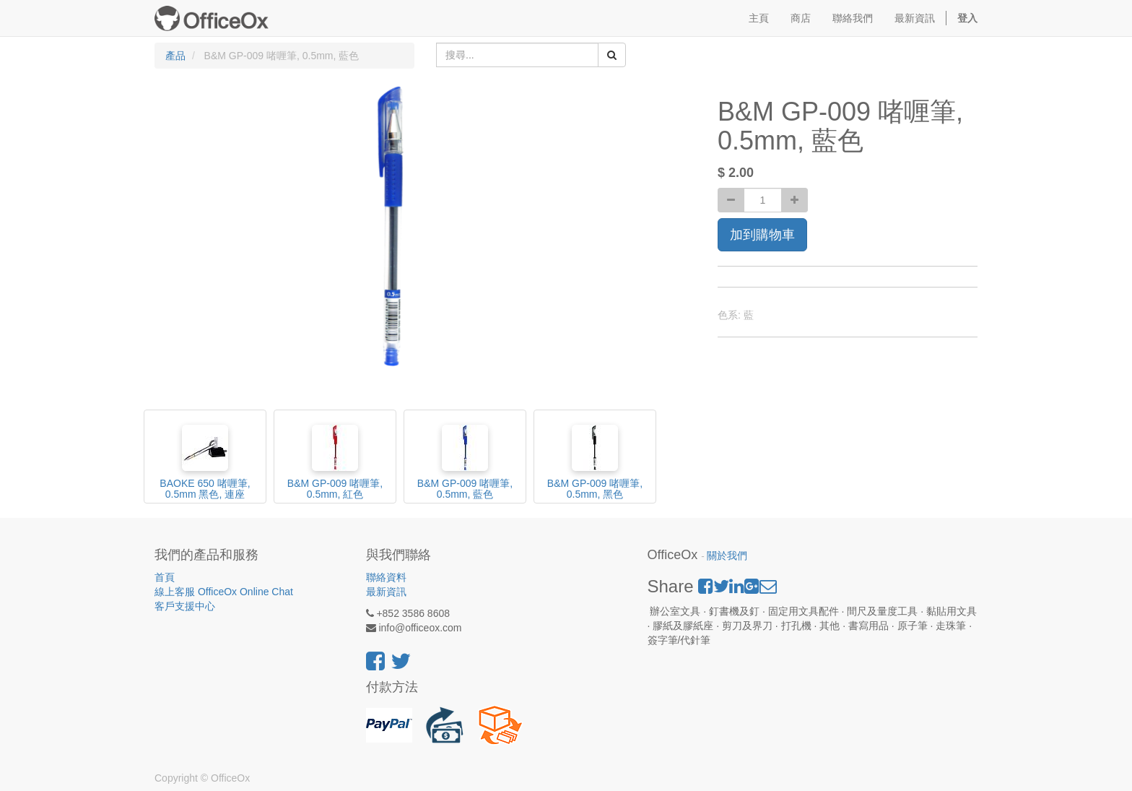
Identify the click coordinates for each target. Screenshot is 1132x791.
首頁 (164, 577)
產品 (175, 55)
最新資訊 (386, 591)
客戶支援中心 (184, 606)
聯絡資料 (386, 577)
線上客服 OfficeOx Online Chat (223, 591)
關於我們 (727, 555)
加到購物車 (762, 235)
